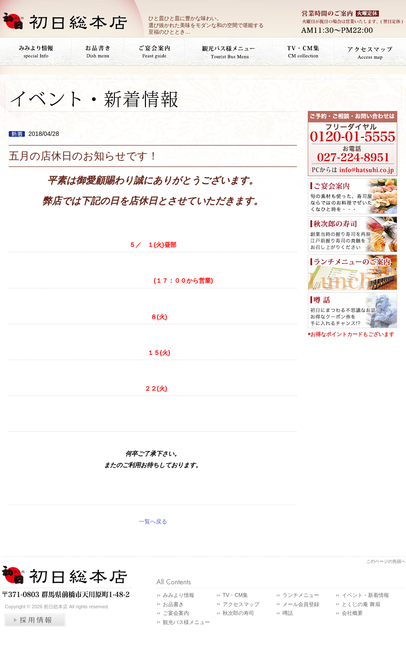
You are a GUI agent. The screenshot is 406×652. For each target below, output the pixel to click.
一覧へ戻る (153, 521)
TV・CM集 (235, 595)
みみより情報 (178, 595)
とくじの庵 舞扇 (361, 604)
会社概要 (352, 613)
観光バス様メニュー (186, 622)
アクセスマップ (241, 604)
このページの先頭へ (386, 561)
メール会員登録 (300, 604)
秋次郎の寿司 (238, 613)
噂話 (287, 613)
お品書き (173, 604)
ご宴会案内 (176, 613)
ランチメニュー (300, 595)
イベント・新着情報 (365, 595)
